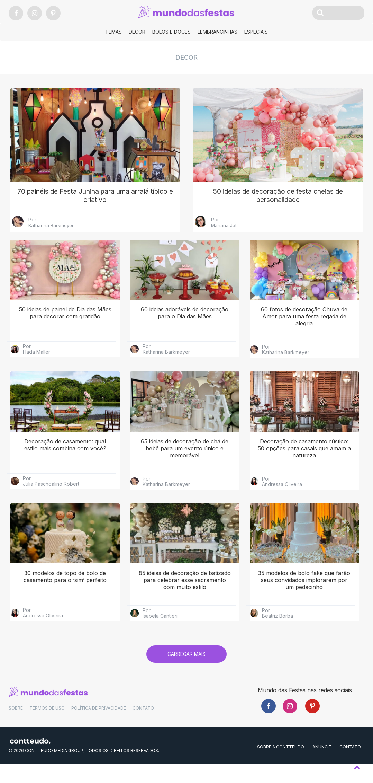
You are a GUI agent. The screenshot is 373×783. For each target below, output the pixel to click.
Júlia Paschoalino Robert (51, 500)
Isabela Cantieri (160, 632)
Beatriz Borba (277, 632)
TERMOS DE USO (47, 725)
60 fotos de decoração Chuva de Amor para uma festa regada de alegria (304, 333)
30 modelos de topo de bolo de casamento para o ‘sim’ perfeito (65, 593)
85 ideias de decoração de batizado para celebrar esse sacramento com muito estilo (185, 596)
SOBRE (16, 725)
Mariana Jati (224, 242)
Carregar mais (186, 671)
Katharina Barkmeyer (51, 242)
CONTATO (143, 725)
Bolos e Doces (171, 32)
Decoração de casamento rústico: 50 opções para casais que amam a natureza (304, 465)
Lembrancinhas (217, 32)
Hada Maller (36, 368)
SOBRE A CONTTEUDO (280, 763)
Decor (137, 32)
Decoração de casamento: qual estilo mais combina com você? (65, 461)
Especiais (256, 32)
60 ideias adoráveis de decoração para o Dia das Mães (184, 329)
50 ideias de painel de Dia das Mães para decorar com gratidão (65, 329)
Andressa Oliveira (282, 501)
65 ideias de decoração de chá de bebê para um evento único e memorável (184, 465)
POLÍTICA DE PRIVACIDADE (98, 725)
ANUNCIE (321, 763)
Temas (113, 32)
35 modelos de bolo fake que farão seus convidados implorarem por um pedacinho (304, 596)
